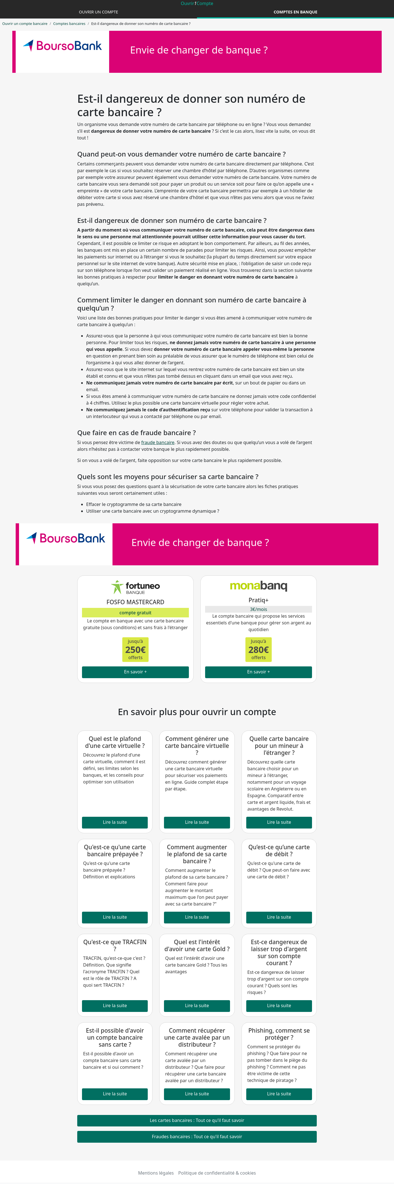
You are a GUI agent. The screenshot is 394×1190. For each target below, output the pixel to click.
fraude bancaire (157, 442)
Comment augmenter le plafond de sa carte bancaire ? (197, 854)
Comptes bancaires (69, 23)
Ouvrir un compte (98, 12)
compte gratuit (135, 613)
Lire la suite (115, 822)
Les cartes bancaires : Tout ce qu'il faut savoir (197, 1120)
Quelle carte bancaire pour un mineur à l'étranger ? (279, 746)
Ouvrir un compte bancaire (24, 23)
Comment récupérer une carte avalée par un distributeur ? (197, 1037)
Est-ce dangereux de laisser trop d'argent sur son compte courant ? (279, 952)
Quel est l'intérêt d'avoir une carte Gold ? (196, 945)
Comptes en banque (295, 12)
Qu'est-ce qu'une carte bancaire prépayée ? (115, 850)
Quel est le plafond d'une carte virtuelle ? (115, 742)
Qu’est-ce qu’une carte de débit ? (279, 850)
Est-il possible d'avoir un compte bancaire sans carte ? (115, 1037)
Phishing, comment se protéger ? (279, 1033)
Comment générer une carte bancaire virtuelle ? (197, 746)
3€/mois (258, 609)
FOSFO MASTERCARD (135, 602)
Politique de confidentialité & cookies (217, 1173)
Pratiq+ (258, 600)
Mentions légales (156, 1173)
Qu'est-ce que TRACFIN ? (115, 945)
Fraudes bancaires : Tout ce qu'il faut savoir (197, 1136)
